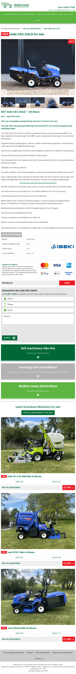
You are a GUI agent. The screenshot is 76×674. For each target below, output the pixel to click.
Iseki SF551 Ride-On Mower (18, 552)
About (60, 14)
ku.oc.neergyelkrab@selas (64, 10)
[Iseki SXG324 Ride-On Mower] (38, 597)
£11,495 (68, 639)
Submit (7, 338)
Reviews (70, 14)
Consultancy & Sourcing (43, 14)
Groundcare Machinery (10, 29)
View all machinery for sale (38, 412)
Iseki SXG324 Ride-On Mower (18, 628)
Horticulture (54, 14)
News (65, 14)
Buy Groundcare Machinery (11, 14)
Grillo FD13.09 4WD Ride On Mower (21, 476)
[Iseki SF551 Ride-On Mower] (38, 521)
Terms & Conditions (42, 653)
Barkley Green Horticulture (62, 653)
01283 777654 (69, 7)
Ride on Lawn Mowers (11, 487)
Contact (38, 20)
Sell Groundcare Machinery (27, 14)
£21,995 (68, 487)
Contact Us (39, 659)
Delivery (29, 653)
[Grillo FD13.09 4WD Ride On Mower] (38, 445)
